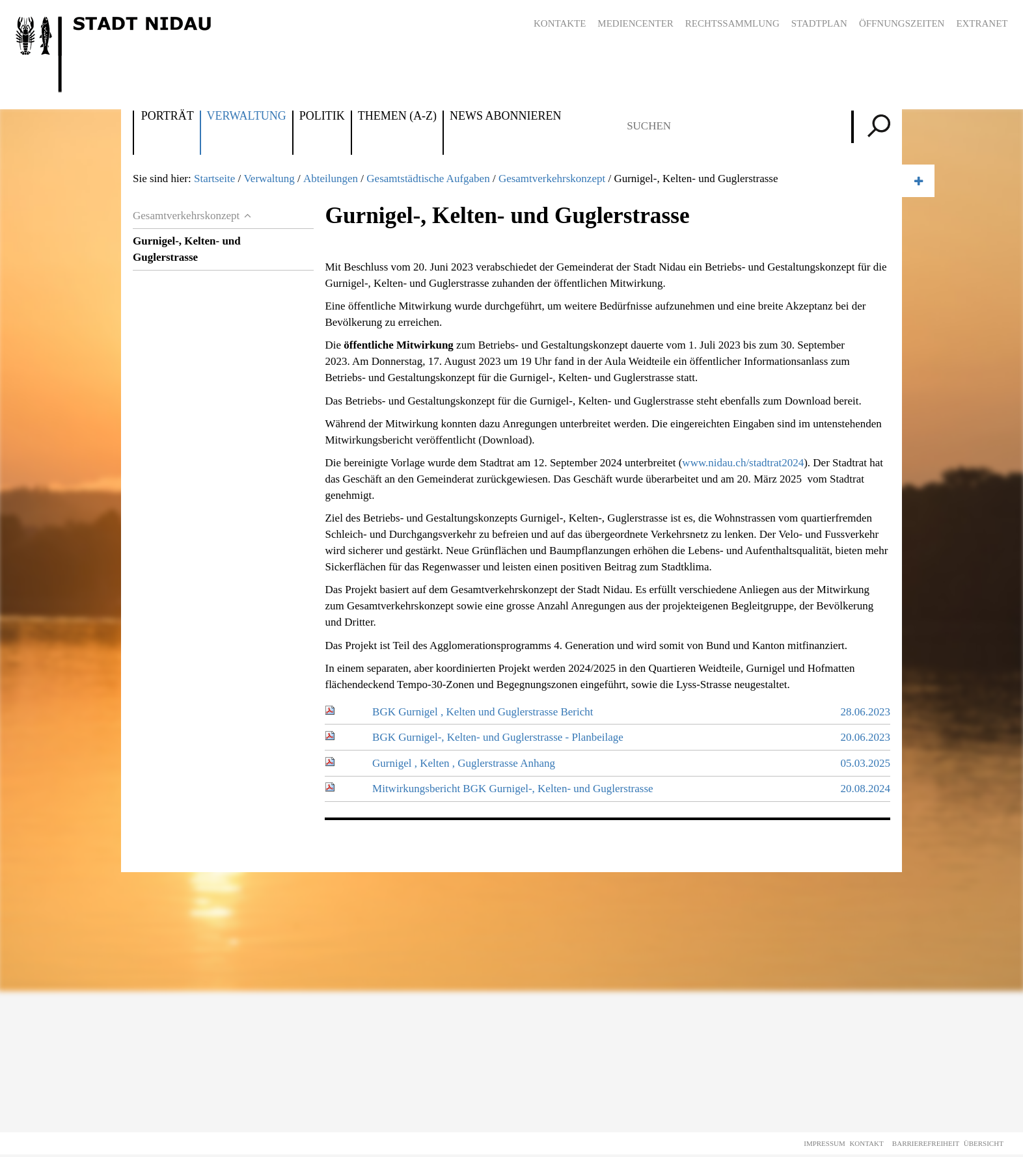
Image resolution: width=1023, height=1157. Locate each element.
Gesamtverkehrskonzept (551, 178)
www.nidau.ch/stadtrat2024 (743, 463)
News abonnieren (505, 116)
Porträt (167, 116)
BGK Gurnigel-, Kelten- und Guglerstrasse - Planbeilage (497, 737)
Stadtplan (819, 23)
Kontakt (866, 1143)
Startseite (214, 178)
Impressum (824, 1143)
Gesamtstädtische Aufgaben (427, 178)
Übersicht (983, 1143)
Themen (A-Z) (397, 116)
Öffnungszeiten (902, 23)
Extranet (981, 23)
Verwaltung (246, 116)
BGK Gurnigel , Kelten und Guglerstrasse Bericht (482, 712)
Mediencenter (635, 23)
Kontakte (560, 23)
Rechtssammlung (732, 23)
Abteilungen (330, 178)
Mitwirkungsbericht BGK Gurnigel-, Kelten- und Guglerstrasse (512, 788)
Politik (322, 116)
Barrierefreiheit (925, 1143)
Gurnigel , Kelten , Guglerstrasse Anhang (463, 763)
